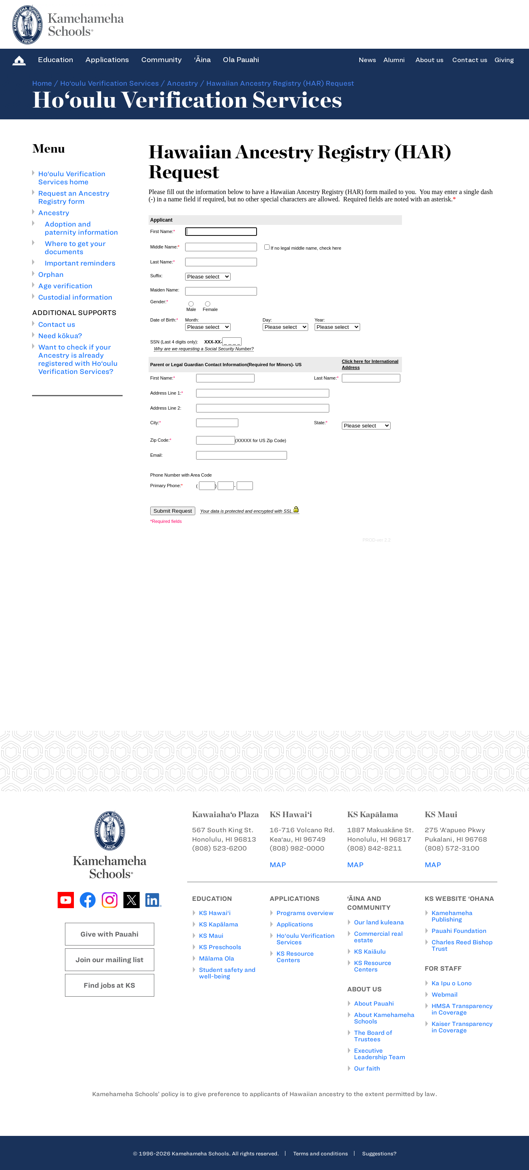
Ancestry (182, 83)
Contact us (469, 60)
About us (429, 60)
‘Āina (202, 60)
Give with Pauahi (109, 934)
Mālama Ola (216, 958)
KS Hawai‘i (215, 913)
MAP (278, 864)
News (367, 60)
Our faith (367, 1068)
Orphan (51, 274)
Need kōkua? (60, 335)
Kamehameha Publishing (452, 916)
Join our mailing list (110, 959)
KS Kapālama (218, 924)
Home (42, 83)
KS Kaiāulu (370, 951)
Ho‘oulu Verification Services (109, 83)
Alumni (394, 60)
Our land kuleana (379, 922)
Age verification (65, 285)
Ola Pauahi (241, 60)
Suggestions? (379, 1153)
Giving (504, 60)
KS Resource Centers (295, 956)
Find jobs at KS (109, 985)
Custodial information (75, 297)
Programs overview (305, 913)
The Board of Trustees (373, 1036)
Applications (107, 60)
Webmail (445, 994)
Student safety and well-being (227, 973)
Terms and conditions (320, 1153)
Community (161, 60)
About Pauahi (374, 1003)
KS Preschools (220, 947)
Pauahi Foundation (459, 931)
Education (55, 60)
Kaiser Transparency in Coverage (462, 1027)
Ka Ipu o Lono (452, 983)
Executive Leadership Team (379, 1053)
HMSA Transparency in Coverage (462, 1009)
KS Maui (211, 936)
